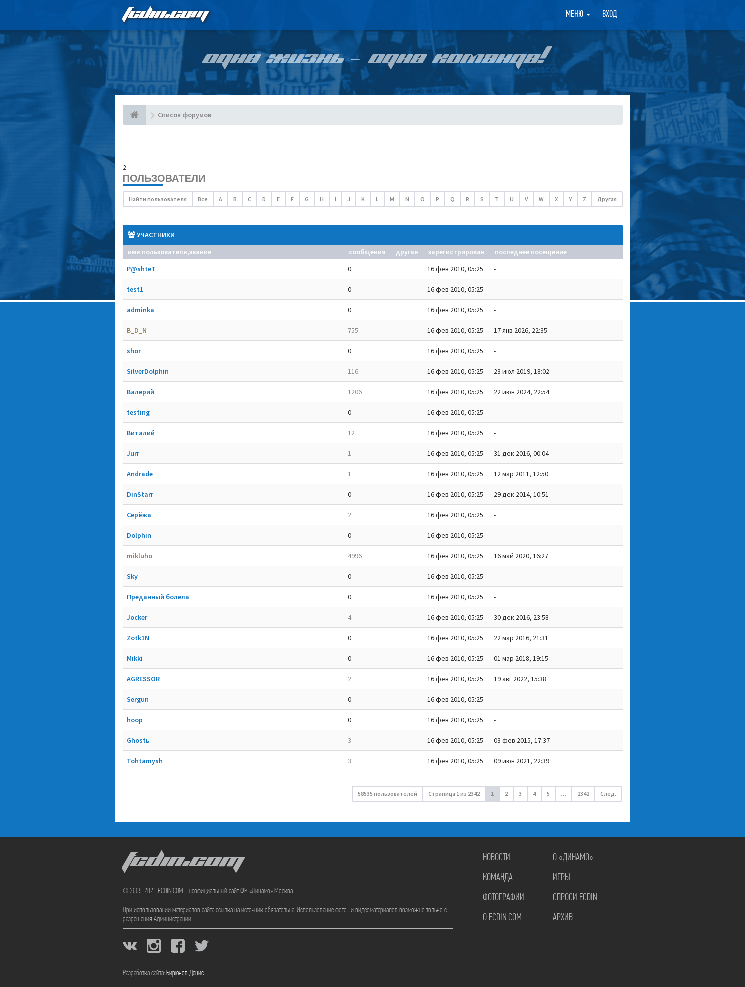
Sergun (138, 699)
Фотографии (503, 898)
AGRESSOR (143, 679)
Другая (607, 199)
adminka (140, 310)
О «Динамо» (573, 858)
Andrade (140, 474)
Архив (563, 918)
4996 (355, 556)
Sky (132, 576)
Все (203, 199)
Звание (200, 252)
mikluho (139, 556)
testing (138, 412)
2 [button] (506, 794)
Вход (609, 15)
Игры (561, 878)
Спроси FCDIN (575, 898)
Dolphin (139, 535)
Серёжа (139, 515)
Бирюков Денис (185, 974)
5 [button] (548, 794)
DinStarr (140, 494)
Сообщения (367, 252)
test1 (135, 289)
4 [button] (534, 794)
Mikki (135, 658)
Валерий (140, 392)
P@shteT (141, 269)
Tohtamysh (145, 761)
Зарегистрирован (456, 252)
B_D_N (137, 330)
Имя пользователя (157, 252)
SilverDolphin (148, 371)
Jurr (133, 453)
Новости (496, 858)
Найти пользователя (158, 199)
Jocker (137, 617)
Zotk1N (138, 638)
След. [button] (608, 794)
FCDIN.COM (165, 15)
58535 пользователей (387, 794)
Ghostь (138, 740)
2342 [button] (583, 794)
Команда (498, 878)
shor (134, 351)
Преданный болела (158, 597)
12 (351, 433)
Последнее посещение (531, 252)
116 (353, 371)
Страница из (454, 794)
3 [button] (520, 794)
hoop (135, 720)
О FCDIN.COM (502, 918)
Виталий (141, 433)
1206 (355, 392)
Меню (578, 15)
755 (353, 330)
